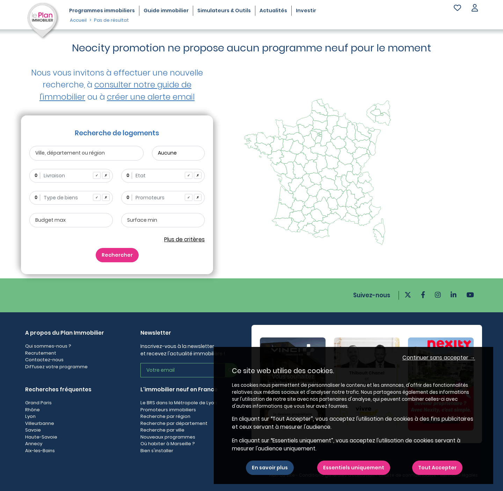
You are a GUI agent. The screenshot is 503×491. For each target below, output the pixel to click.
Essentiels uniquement (353, 467)
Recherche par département (173, 423)
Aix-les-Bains (40, 450)
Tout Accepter (437, 467)
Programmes (102, 10)
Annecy (33, 443)
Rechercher (117, 254)
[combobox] (71, 176)
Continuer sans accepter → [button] (438, 357)
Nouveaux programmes (167, 437)
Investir (306, 10)
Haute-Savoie (41, 437)
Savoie (33, 430)
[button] (475, 8)
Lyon (30, 416)
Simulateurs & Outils (224, 10)
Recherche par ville (162, 430)
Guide (166, 10)
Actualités (273, 10)
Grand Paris (38, 402)
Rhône (32, 409)
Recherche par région (165, 416)
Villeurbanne (39, 423)
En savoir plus (270, 467)
